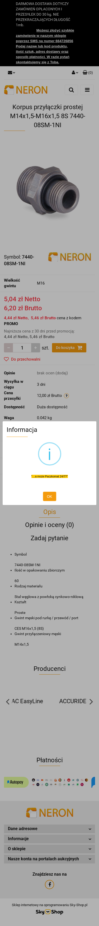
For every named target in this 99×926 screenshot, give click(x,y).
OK (49, 496)
